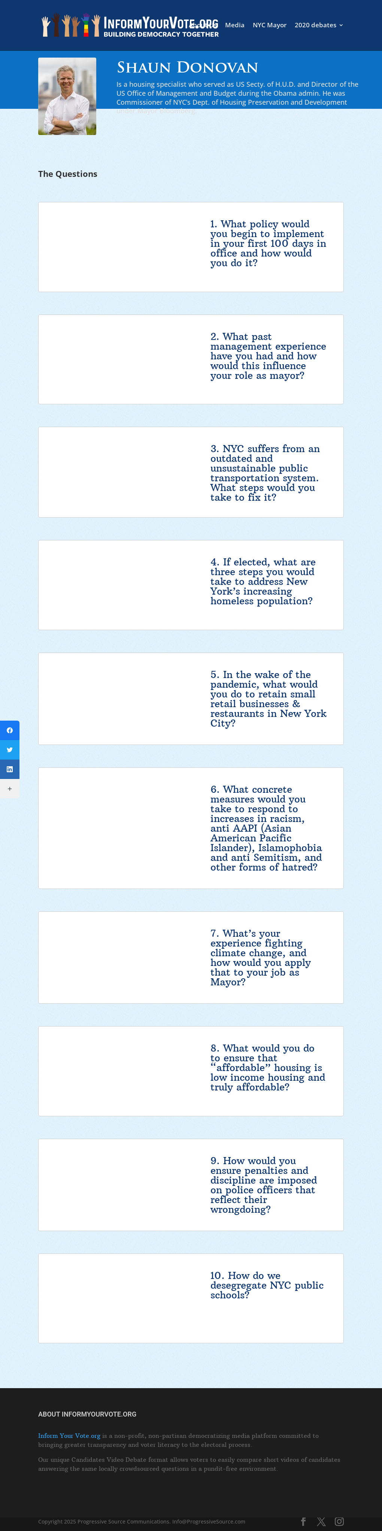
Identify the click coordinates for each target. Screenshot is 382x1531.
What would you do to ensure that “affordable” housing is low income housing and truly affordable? (267, 1067)
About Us (203, 25)
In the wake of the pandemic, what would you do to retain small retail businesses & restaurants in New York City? (268, 698)
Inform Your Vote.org (69, 1435)
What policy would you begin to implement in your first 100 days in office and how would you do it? (268, 243)
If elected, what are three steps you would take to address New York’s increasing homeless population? (263, 581)
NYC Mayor (269, 25)
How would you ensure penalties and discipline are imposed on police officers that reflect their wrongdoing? (263, 1184)
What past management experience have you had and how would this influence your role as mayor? (268, 355)
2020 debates (315, 25)
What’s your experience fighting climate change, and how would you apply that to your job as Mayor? (260, 957)
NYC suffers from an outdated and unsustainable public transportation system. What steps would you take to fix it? (265, 472)
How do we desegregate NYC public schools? (267, 1285)
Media (235, 25)
